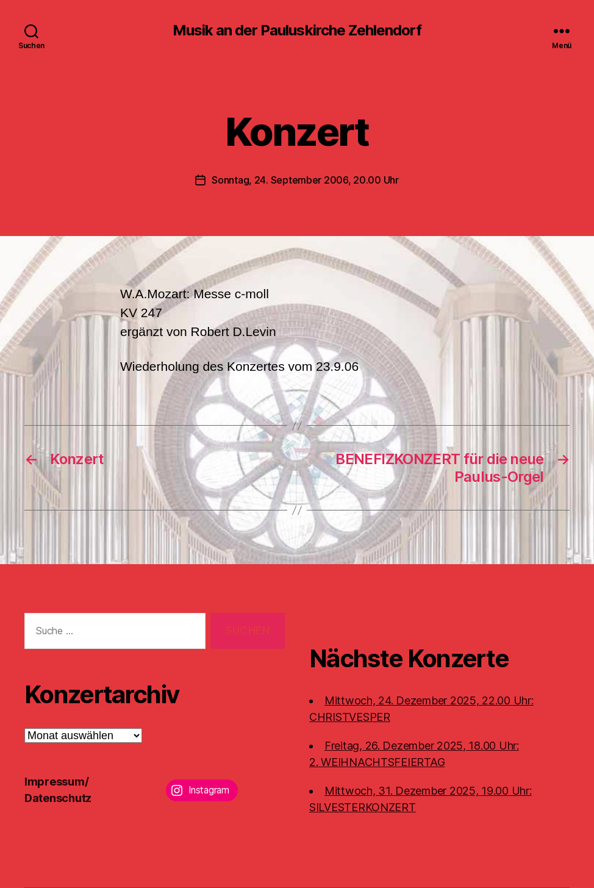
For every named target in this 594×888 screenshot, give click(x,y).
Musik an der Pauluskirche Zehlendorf (297, 30)
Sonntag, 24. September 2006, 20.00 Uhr (305, 180)
